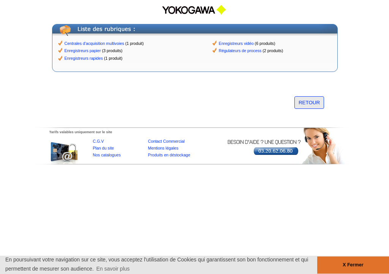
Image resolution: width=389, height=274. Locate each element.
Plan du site (103, 148)
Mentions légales (163, 148)
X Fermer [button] (353, 265)
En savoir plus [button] (113, 269)
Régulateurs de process (240, 50)
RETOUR (309, 102)
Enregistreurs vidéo (236, 43)
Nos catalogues (106, 155)
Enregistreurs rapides (84, 58)
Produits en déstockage (169, 155)
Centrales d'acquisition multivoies (94, 43)
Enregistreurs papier (83, 50)
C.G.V (98, 141)
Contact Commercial (166, 141)
